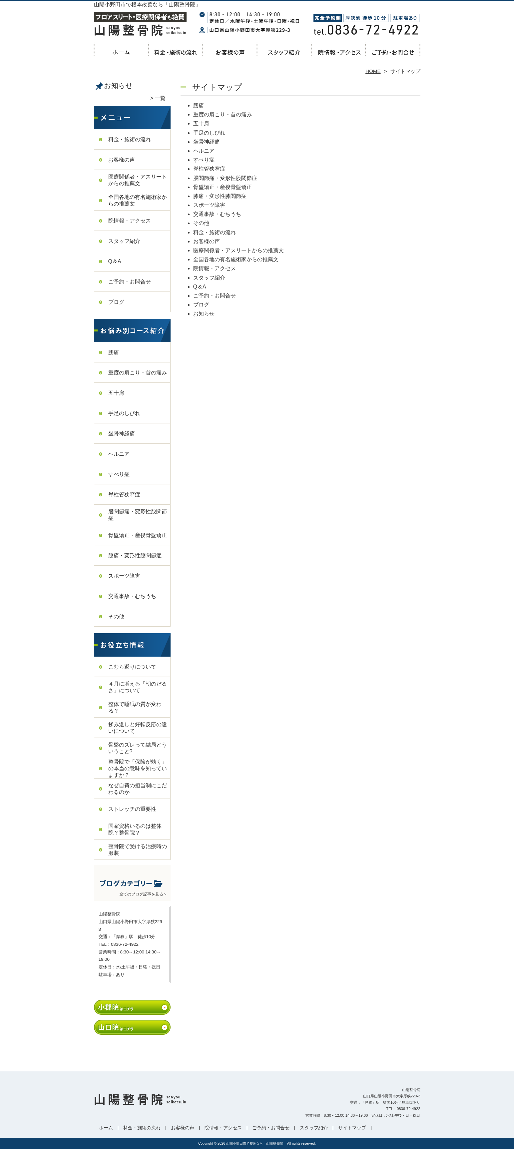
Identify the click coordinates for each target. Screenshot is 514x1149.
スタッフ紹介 (284, 55)
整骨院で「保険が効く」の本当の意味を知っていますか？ (137, 768)
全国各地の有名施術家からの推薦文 (137, 200)
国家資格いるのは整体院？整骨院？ (135, 829)
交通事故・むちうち (132, 596)
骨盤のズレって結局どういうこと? (137, 748)
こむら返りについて (132, 667)
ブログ (116, 302)
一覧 (160, 98)
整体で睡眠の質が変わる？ (135, 707)
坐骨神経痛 (121, 433)
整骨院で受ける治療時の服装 (137, 850)
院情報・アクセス (338, 55)
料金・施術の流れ (176, 55)
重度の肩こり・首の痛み (137, 372)
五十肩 (116, 393)
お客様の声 (230, 55)
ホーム (121, 55)
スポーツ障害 (124, 576)
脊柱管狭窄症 (124, 494)
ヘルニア (119, 454)
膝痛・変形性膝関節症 (135, 555)
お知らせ (204, 313)
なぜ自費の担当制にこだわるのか (137, 789)
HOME (373, 71)
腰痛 (113, 352)
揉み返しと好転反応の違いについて (137, 728)
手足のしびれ (124, 413)
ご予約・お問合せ (393, 55)
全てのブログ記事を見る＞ (143, 894)
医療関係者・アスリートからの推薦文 (137, 180)
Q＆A (114, 261)
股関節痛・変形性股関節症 (137, 515)
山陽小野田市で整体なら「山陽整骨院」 (256, 1143)
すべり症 (119, 474)
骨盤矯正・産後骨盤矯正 (137, 535)
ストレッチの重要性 (132, 809)
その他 (116, 616)
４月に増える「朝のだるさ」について (137, 687)
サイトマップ (352, 1127)
